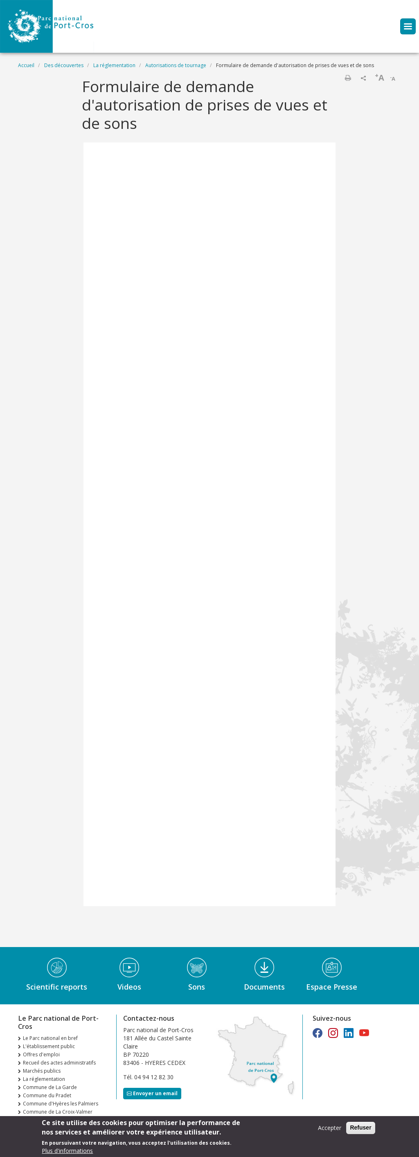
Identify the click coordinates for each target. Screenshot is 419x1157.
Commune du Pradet (47, 1095)
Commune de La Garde (50, 1087)
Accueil (26, 65)
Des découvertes (63, 65)
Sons (196, 987)
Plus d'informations (67, 1151)
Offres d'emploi (41, 1054)
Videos (129, 987)
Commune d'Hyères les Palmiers (60, 1103)
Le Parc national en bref (50, 1038)
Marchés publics (42, 1070)
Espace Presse (331, 987)
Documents (264, 987)
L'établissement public (49, 1046)
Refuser (360, 1128)
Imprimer (348, 78)
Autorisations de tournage (175, 65)
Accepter (329, 1128)
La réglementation (114, 65)
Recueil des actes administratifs (59, 1062)
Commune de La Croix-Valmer (57, 1111)
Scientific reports (56, 987)
